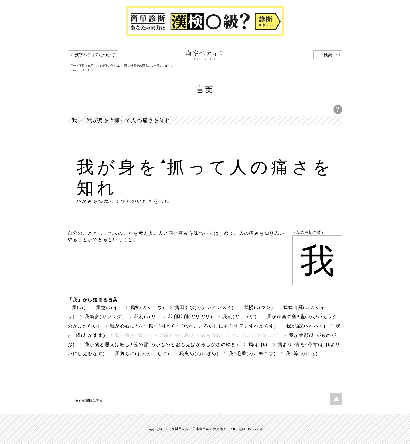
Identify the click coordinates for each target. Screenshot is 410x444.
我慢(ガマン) (258, 307)
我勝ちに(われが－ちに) (142, 353)
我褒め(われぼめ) (198, 353)
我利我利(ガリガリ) (190, 316)
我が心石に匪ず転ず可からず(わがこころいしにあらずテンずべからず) (193, 326)
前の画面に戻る (89, 400)
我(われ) (257, 344)
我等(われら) (302, 353)
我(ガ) (79, 307)
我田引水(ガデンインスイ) (204, 307)
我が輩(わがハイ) (306, 326)
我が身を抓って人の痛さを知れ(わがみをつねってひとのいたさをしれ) (197, 335)
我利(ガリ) (146, 316)
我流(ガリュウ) (239, 316)
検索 (328, 55)
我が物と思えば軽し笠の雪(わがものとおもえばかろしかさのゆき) (161, 344)
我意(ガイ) (108, 307)
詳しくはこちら (83, 70)
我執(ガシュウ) (147, 307)
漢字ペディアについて (95, 55)
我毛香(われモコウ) (252, 353)
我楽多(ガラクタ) (104, 316)
